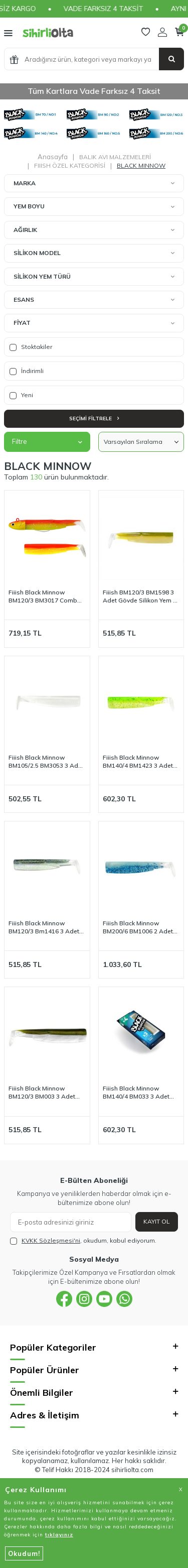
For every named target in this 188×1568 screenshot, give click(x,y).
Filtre (47, 441)
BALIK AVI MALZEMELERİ (115, 157)
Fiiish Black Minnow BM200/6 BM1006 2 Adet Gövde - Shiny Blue (138, 927)
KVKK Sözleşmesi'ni (51, 1240)
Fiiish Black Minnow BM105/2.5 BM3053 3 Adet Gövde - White (46, 762)
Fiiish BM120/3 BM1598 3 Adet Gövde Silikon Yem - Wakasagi (139, 596)
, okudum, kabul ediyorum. (83, 1241)
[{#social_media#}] (64, 1299)
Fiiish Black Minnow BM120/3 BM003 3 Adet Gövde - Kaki (42, 1092)
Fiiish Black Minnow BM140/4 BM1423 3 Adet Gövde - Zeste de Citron (138, 762)
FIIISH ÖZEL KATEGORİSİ (69, 165)
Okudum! (24, 1553)
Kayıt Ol (156, 1221)
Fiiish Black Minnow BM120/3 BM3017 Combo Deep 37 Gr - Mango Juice (45, 596)
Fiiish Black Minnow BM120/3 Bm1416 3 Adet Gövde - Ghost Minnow (44, 927)
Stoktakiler (31, 347)
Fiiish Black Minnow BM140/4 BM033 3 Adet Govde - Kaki (136, 1092)
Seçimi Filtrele (94, 418)
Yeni (21, 395)
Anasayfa (53, 157)
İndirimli (27, 371)
